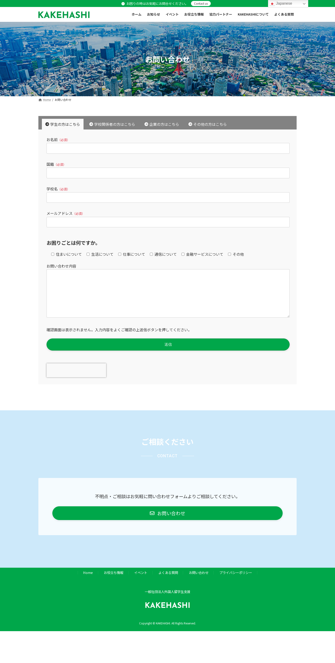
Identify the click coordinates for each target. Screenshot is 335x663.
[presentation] (76, 380)
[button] (167, 522)
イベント (140, 581)
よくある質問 (168, 581)
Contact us (201, 3)
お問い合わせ (198, 581)
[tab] (63, 124)
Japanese (280, 4)
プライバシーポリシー (235, 581)
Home (88, 581)
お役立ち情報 (113, 581)
